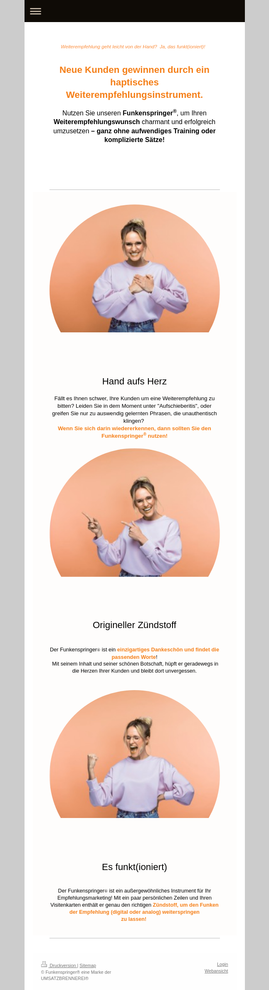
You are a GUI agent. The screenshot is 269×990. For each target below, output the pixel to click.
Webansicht (216, 970)
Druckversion (59, 965)
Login (222, 964)
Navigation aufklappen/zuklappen (135, 11)
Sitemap (87, 965)
